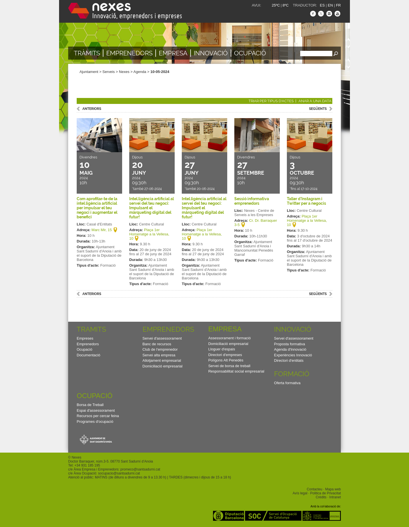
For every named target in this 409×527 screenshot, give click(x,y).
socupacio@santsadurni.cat (119, 473)
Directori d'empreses (225, 355)
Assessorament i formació (229, 338)
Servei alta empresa (159, 355)
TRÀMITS (87, 53)
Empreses (85, 338)
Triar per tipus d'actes (271, 101)
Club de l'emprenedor (160, 349)
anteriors (91, 109)
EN (330, 5)
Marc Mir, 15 (101, 230)
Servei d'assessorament (162, 338)
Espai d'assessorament (96, 410)
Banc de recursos (157, 344)
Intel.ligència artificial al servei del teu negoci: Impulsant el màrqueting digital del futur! (151, 207)
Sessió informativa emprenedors (251, 201)
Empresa (173, 53)
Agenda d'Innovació (290, 349)
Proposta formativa (289, 344)
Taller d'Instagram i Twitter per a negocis (306, 201)
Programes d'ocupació (95, 421)
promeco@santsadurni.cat (140, 469)
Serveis (109, 72)
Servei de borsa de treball (229, 366)
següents (318, 109)
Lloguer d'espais (221, 349)
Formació (291, 374)
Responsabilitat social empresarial (236, 371)
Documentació (88, 355)
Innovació (211, 53)
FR (338, 5)
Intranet (335, 497)
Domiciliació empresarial (163, 366)
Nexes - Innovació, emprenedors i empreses (125, 11)
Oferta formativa (287, 383)
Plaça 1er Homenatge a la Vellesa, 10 (149, 234)
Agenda (139, 72)
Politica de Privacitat (325, 493)
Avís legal (300, 493)
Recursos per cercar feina (98, 416)
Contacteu (314, 489)
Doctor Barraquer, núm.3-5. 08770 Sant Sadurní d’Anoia (110, 461)
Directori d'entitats (289, 360)
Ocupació (250, 53)
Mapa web (333, 489)
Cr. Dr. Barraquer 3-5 (255, 222)
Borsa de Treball (90, 405)
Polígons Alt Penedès (225, 360)
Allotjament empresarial (162, 360)
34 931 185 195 (88, 465)
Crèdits (321, 497)
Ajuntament (89, 72)
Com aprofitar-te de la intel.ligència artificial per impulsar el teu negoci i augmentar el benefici (97, 207)
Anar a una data (315, 101)
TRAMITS (91, 329)
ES (322, 5)
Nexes (124, 72)
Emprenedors (129, 53)
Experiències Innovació (293, 355)
